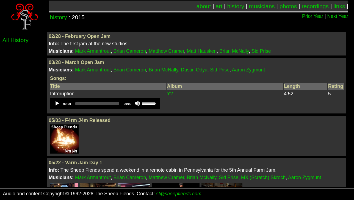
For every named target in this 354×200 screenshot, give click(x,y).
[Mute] (137, 103)
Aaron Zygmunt (248, 70)
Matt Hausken (202, 51)
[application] (105, 103)
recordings (315, 6)
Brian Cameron (130, 51)
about (204, 6)
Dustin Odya (194, 70)
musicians (262, 6)
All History (15, 40)
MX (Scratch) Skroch (263, 177)
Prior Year (312, 16)
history (235, 6)
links (339, 6)
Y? (170, 93)
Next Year (337, 16)
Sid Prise (261, 51)
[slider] (97, 103)
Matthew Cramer (166, 51)
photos (288, 6)
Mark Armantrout (93, 51)
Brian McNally (234, 51)
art (219, 6)
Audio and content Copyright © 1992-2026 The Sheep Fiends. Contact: (102, 193)
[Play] (56, 103)
